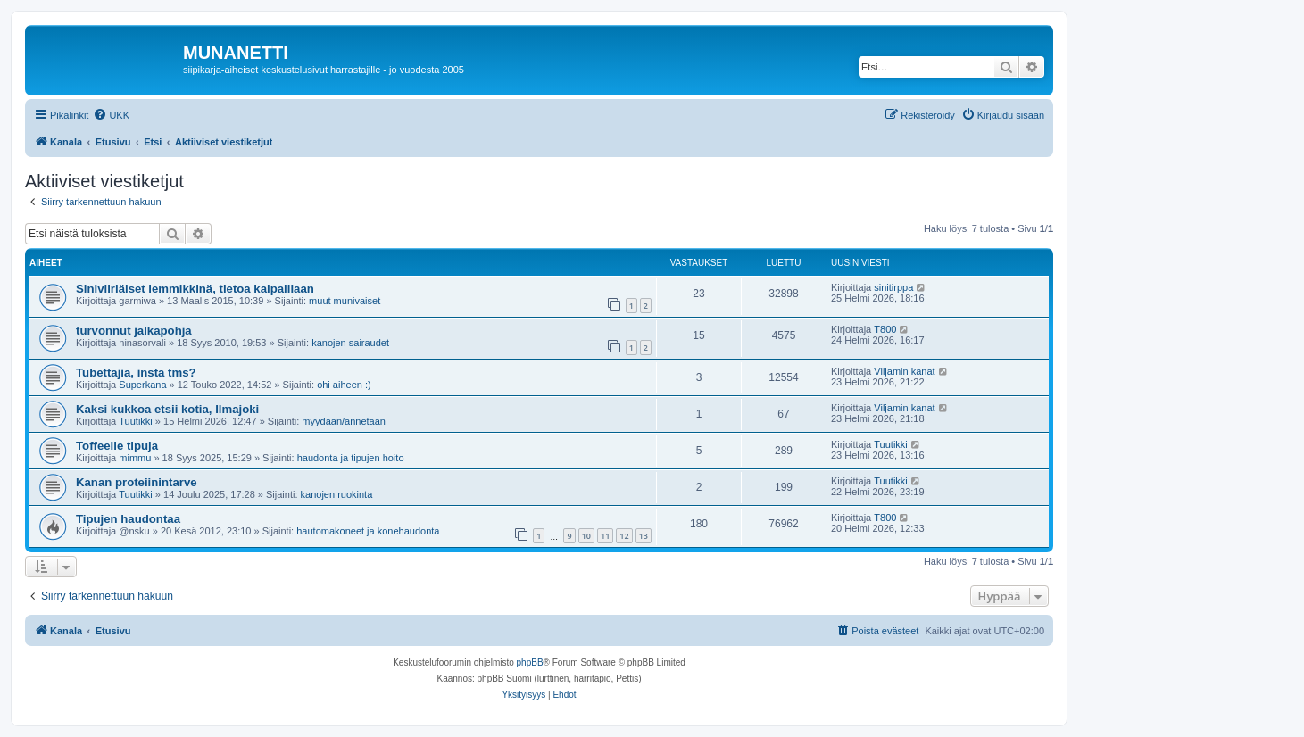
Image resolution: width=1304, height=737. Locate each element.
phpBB (530, 662)
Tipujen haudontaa (128, 519)
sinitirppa (893, 287)
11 (605, 536)
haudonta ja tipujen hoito (350, 457)
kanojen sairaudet (350, 342)
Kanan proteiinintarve (136, 482)
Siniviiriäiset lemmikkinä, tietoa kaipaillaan (195, 288)
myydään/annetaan (344, 421)
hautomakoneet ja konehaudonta (367, 531)
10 (586, 536)
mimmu (135, 457)
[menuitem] (111, 115)
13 (643, 536)
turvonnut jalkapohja (134, 330)
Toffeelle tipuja (117, 445)
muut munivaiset (344, 300)
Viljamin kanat (904, 371)
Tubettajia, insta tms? (136, 372)
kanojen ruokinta (337, 494)
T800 (885, 329)
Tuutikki (136, 421)
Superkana (142, 384)
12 (623, 536)
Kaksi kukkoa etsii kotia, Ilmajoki (167, 409)
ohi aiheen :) (344, 384)
